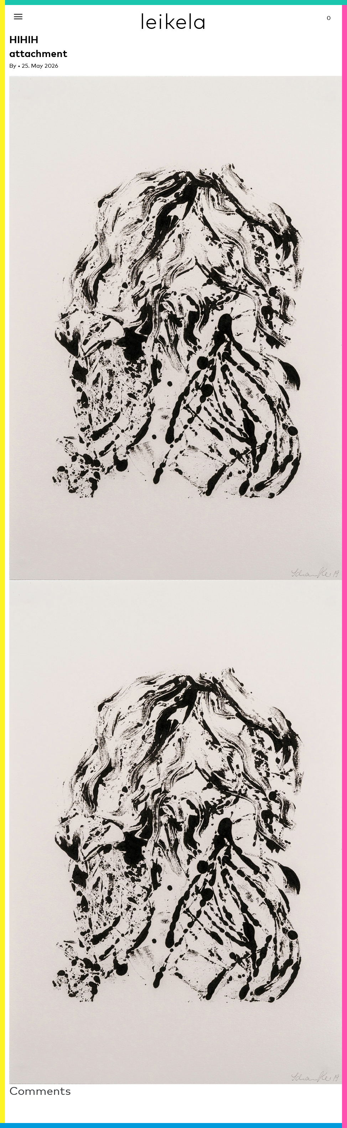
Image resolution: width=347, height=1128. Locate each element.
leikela (173, 20)
